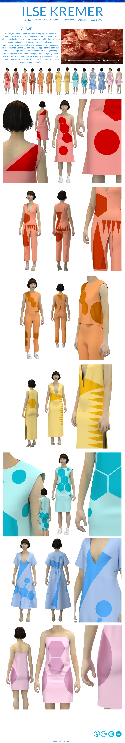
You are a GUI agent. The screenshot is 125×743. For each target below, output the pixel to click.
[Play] (65, 60)
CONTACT (97, 19)
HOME (27, 19)
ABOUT (83, 19)
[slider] (81, 60)
